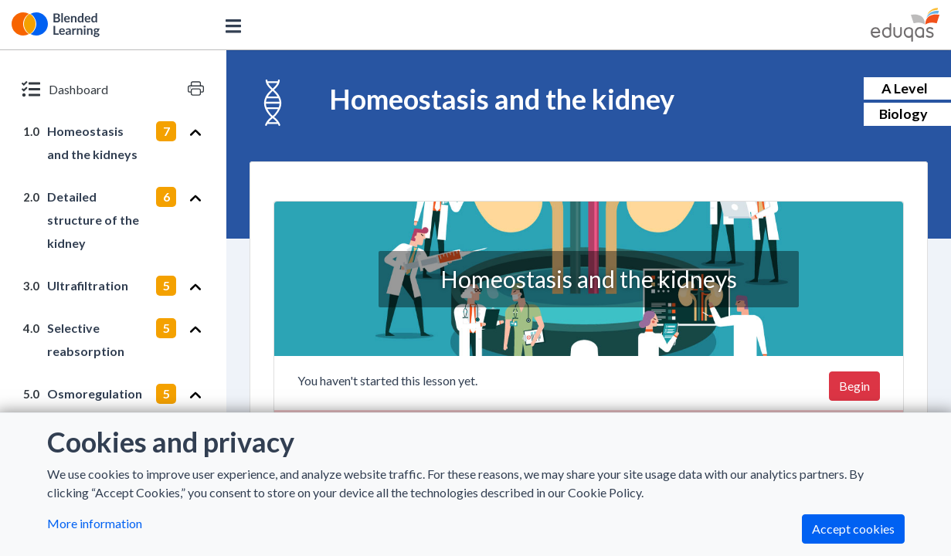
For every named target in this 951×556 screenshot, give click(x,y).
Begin (854, 385)
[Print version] (196, 89)
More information (94, 523)
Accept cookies (853, 528)
